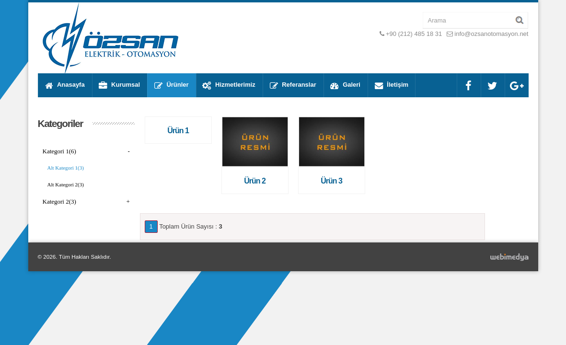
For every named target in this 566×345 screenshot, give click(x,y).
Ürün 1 (178, 130)
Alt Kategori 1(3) (65, 168)
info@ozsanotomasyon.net (491, 33)
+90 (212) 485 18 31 (414, 33)
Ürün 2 (255, 181)
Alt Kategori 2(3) (65, 184)
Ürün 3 (331, 181)
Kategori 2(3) (86, 201)
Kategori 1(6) (86, 151)
